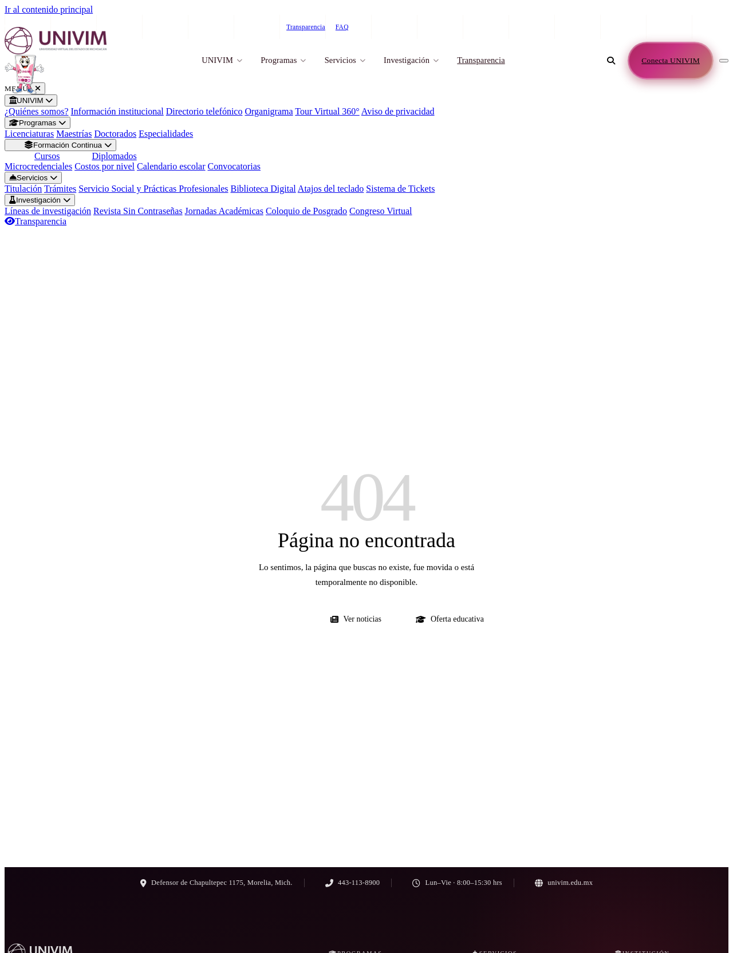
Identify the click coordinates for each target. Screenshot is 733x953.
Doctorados (115, 134)
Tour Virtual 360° (327, 111)
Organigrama (269, 111)
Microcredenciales (38, 166)
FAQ (342, 26)
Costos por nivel (104, 166)
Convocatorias (234, 166)
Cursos (47, 156)
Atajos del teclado (331, 188)
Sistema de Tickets (400, 188)
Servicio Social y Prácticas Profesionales (153, 188)
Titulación (23, 188)
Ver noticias (355, 619)
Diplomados (114, 156)
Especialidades (166, 134)
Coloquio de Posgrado (306, 211)
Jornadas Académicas (224, 211)
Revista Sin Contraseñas (138, 211)
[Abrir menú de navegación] (723, 60)
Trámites (60, 188)
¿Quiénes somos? (37, 111)
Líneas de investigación (48, 211)
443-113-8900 (617, 26)
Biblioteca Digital (263, 188)
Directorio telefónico (204, 111)
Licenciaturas (29, 134)
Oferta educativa (450, 619)
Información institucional (117, 111)
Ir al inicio (272, 619)
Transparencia (305, 26)
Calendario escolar (171, 166)
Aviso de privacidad (398, 111)
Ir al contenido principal (49, 9)
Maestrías (74, 134)
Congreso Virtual (380, 211)
